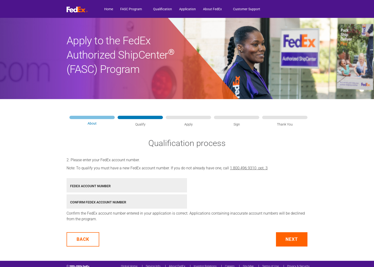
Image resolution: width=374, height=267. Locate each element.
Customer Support (246, 9)
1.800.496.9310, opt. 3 (249, 168)
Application (187, 9)
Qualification (162, 9)
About (92, 123)
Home (108, 9)
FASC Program (131, 9)
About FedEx (212, 9)
